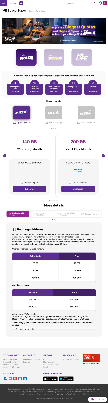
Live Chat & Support (51, 365)
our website (49, 234)
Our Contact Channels (31, 360)
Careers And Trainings (11, 367)
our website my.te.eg (72, 316)
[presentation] (4, 155)
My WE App (63, 234)
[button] (51, 128)
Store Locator (48, 362)
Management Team (10, 365)
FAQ (44, 360)
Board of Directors (10, 362)
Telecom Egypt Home (37, 11)
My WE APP (54, 316)
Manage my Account (71, 360)
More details (15, 92)
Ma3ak (45, 367)
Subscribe (29, 189)
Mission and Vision (10, 360)
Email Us (26, 362)
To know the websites (25, 329)
